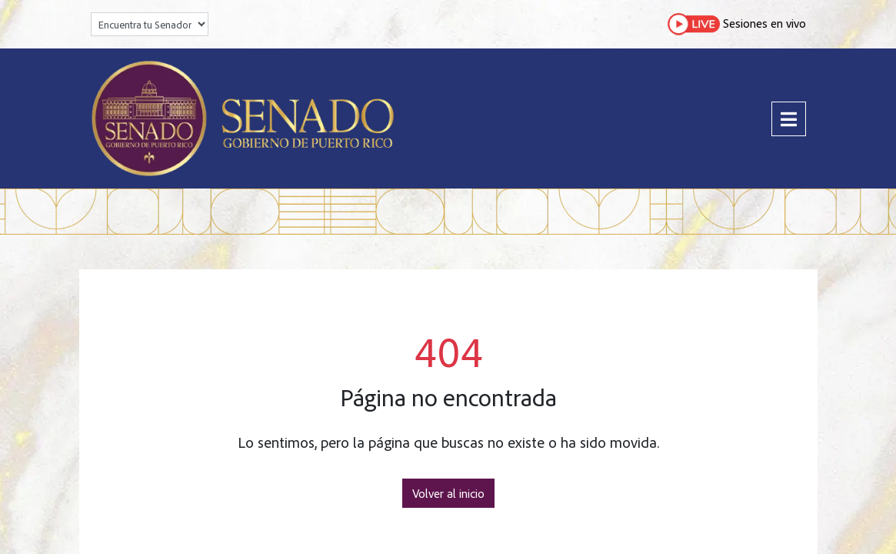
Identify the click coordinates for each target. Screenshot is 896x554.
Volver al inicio (448, 493)
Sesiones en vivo (736, 24)
